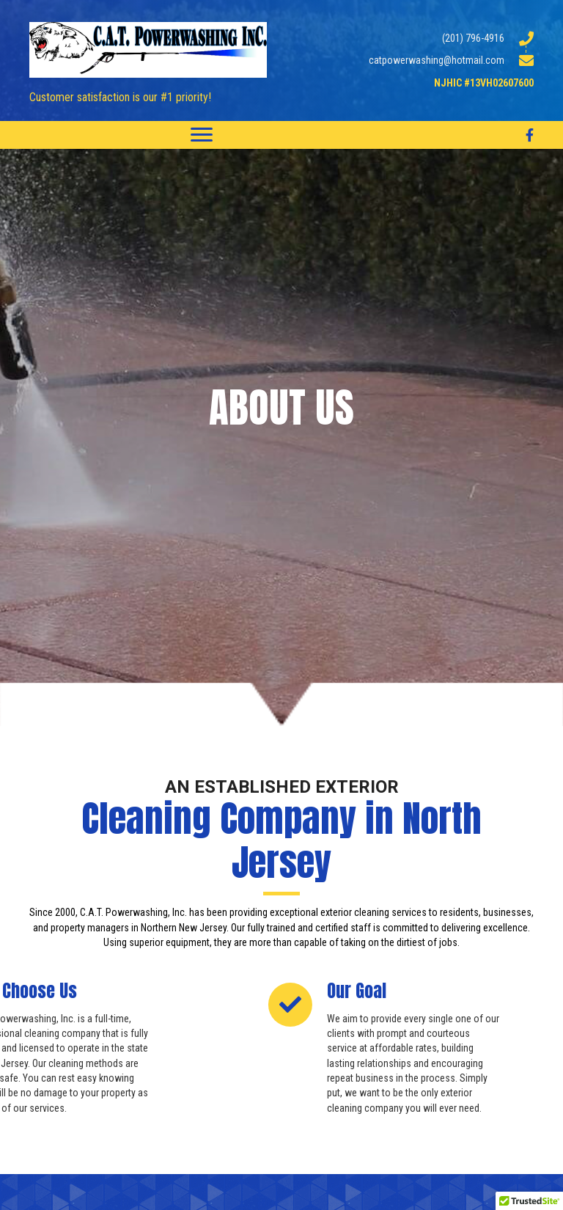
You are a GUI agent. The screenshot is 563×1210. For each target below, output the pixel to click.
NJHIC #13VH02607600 (484, 83)
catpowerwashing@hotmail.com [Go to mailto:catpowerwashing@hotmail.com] (436, 60)
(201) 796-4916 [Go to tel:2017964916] (473, 38)
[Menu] (201, 134)
